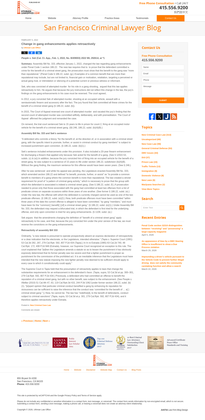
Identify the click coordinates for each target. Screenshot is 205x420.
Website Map (106, 370)
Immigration (149, 171)
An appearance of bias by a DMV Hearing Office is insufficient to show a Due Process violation (162, 244)
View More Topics (150, 189)
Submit (163, 100)
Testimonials (142, 18)
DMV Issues (150, 153)
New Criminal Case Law (40, 305)
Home (28, 18)
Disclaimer (90, 370)
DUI (146, 157)
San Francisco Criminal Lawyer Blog (28, 7)
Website (52, 18)
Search (181, 207)
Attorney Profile (80, 18)
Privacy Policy (70, 395)
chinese (178, 11)
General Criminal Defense (157, 148)
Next (46, 321)
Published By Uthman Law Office (164, 8)
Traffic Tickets (151, 166)
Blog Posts (136, 370)
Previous (27, 321)
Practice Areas (112, 18)
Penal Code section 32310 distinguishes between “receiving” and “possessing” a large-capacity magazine (162, 228)
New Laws (148, 180)
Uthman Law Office (42, 409)
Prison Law (149, 162)
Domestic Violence (153, 175)
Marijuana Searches (153, 184)
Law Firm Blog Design (174, 410)
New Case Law (151, 144)
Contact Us (170, 18)
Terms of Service (88, 395)
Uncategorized (151, 139)
